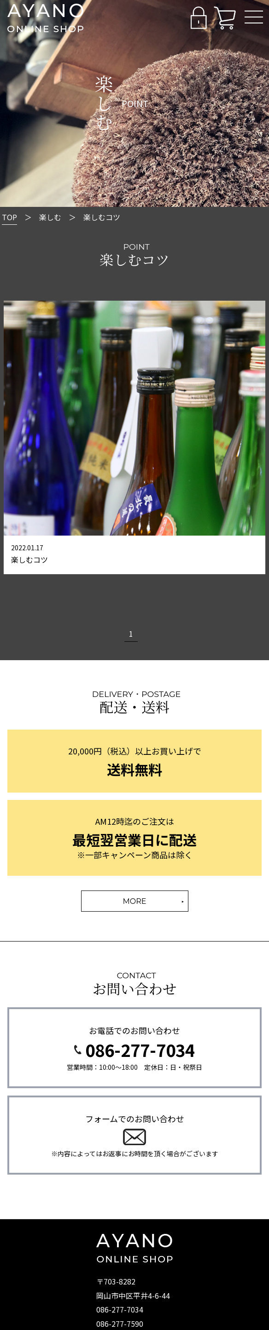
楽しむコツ (29, 559)
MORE (134, 901)
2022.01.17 (27, 547)
